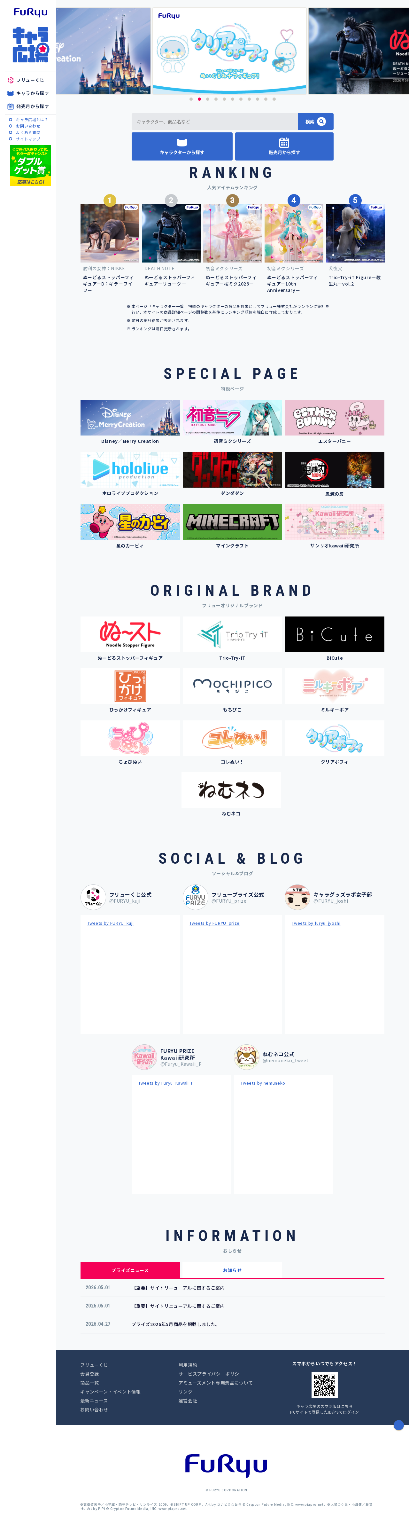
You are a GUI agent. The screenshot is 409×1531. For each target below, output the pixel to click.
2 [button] (199, 99)
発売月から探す (32, 106)
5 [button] (224, 99)
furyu (30, 13)
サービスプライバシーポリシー (211, 1373)
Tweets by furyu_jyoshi (316, 923)
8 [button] (249, 99)
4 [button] (216, 99)
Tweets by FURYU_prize (214, 923)
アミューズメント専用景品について (216, 1382)
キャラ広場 (30, 45)
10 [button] (265, 99)
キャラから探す (32, 93)
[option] (232, 51)
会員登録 (89, 1373)
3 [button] (207, 99)
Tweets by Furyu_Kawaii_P (166, 1083)
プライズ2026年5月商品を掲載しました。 (176, 1324)
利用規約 (188, 1365)
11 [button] (274, 99)
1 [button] (191, 99)
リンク (186, 1391)
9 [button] (257, 99)
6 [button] (232, 99)
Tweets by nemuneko (263, 1083)
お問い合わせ (28, 126)
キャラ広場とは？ (32, 119)
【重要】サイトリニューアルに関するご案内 (178, 1287)
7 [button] (241, 99)
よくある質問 (28, 132)
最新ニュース (94, 1400)
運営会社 (188, 1400)
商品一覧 (89, 1382)
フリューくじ (30, 80)
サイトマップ (28, 138)
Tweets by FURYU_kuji (110, 923)
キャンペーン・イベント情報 (110, 1391)
